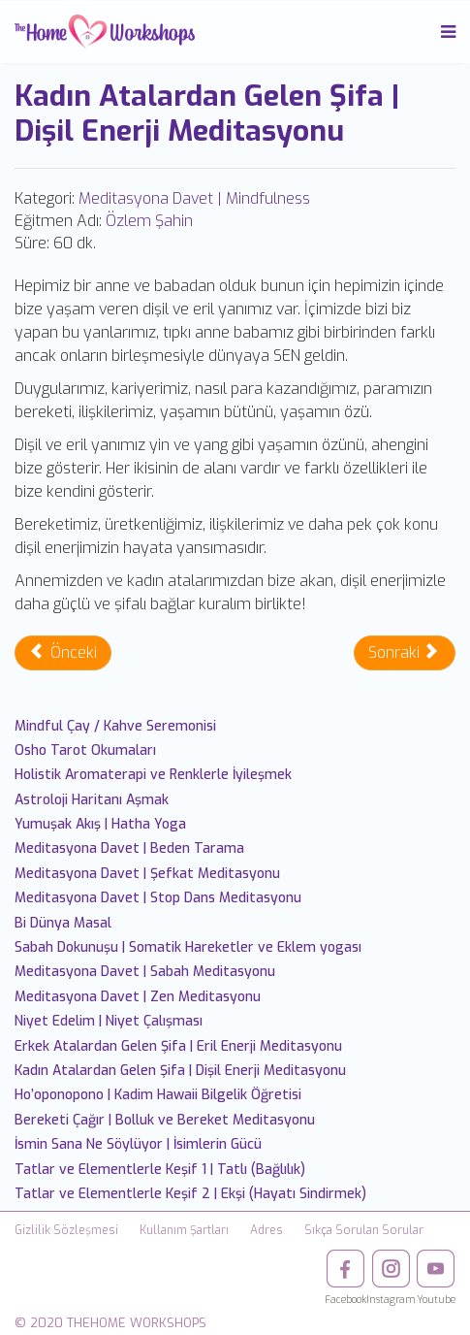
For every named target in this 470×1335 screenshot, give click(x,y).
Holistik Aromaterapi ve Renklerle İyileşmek (153, 774)
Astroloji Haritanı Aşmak (92, 800)
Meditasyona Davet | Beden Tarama (129, 848)
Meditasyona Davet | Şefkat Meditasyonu (147, 873)
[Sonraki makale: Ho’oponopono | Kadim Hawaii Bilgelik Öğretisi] (404, 652)
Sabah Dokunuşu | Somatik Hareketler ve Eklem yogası (188, 947)
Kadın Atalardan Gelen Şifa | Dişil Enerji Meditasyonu (180, 1070)
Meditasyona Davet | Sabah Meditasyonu (145, 971)
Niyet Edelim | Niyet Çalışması (109, 1021)
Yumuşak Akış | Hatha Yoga (100, 824)
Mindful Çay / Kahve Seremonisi (115, 726)
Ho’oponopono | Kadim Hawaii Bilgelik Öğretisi (158, 1095)
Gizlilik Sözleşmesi (66, 1230)
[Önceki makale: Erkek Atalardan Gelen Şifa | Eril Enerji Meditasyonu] (63, 652)
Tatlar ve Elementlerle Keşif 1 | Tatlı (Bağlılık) (160, 1169)
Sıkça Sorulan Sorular (363, 1230)
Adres (266, 1230)
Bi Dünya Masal (63, 923)
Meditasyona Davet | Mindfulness (194, 198)
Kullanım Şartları (184, 1230)
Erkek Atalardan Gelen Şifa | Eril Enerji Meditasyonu (178, 1046)
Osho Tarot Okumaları (85, 750)
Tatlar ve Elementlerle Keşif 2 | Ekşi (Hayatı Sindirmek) (190, 1194)
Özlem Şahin (149, 221)
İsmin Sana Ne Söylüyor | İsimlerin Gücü (138, 1144)
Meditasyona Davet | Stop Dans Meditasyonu (158, 898)
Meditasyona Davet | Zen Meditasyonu (138, 997)
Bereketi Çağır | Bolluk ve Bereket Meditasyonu (165, 1120)
